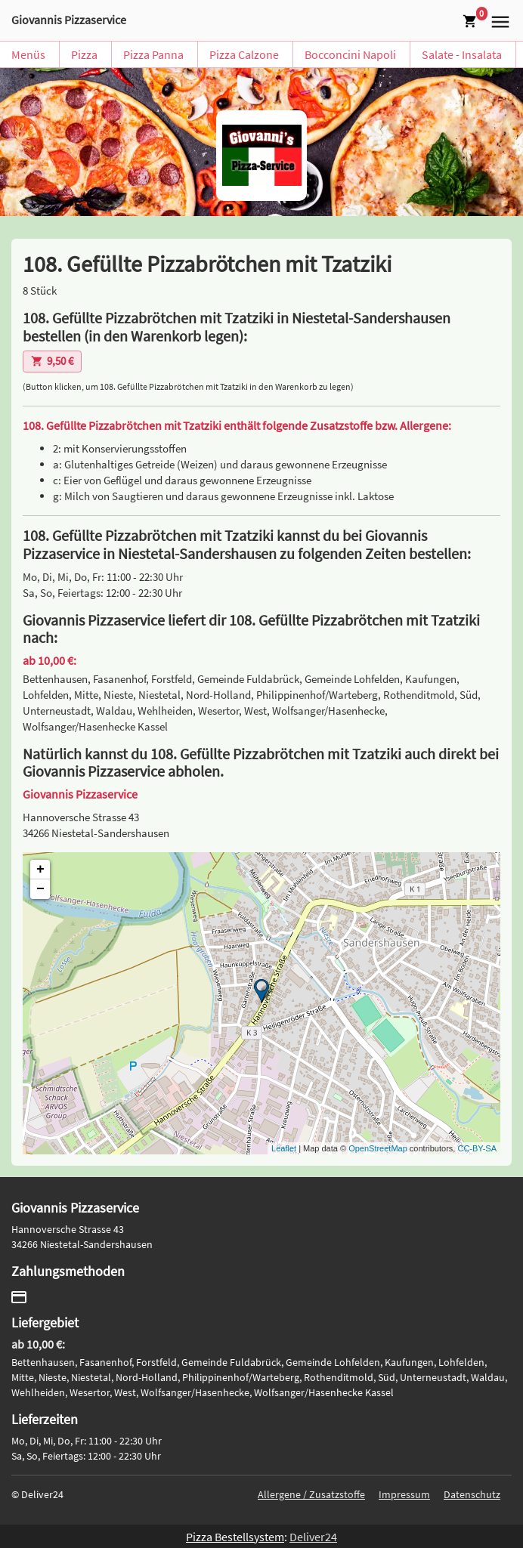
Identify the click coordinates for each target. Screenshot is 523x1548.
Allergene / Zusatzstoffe (311, 1494)
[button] (498, 20)
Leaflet (283, 1148)
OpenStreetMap (377, 1148)
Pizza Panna (153, 54)
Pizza (84, 54)
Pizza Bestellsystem (235, 1536)
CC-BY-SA (477, 1148)
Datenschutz (472, 1494)
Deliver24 (313, 1536)
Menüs (28, 54)
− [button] (40, 889)
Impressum (404, 1494)
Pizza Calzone (244, 54)
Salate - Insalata (462, 54)
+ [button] (40, 870)
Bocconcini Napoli (350, 54)
